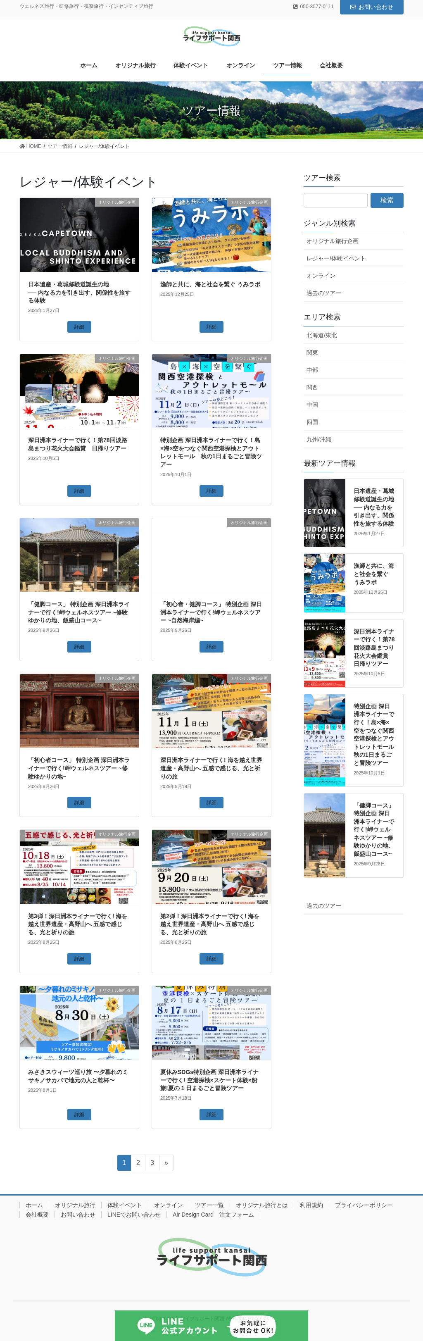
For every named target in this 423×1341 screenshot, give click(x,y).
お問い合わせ (371, 7)
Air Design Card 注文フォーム (213, 1214)
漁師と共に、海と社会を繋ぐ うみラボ (210, 284)
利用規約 (311, 1205)
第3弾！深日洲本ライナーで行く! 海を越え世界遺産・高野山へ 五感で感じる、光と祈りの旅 (77, 924)
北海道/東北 (322, 335)
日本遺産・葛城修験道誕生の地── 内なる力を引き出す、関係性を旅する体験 (79, 292)
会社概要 (37, 1214)
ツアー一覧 (209, 1205)
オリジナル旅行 (75, 1205)
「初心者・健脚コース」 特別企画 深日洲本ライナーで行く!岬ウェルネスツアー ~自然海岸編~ (211, 612)
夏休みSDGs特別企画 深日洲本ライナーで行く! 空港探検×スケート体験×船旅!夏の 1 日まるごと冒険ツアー (209, 1080)
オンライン (321, 275)
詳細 (79, 327)
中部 (312, 370)
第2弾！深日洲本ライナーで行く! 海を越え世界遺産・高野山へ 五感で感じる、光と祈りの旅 (209, 924)
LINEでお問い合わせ (134, 1214)
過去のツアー (324, 293)
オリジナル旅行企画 (333, 241)
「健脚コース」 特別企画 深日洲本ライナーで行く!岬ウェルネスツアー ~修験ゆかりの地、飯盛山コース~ (79, 612)
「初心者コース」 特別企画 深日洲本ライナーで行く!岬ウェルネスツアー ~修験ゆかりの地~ (79, 768)
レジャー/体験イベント (336, 258)
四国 (312, 422)
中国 (312, 404)
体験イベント (124, 1205)
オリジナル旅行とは (262, 1205)
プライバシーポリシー (364, 1205)
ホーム (34, 1205)
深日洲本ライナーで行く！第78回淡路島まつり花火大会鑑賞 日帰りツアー (374, 647)
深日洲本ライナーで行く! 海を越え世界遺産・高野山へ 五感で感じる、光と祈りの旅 (211, 768)
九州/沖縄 (319, 439)
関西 (312, 387)
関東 (312, 352)
